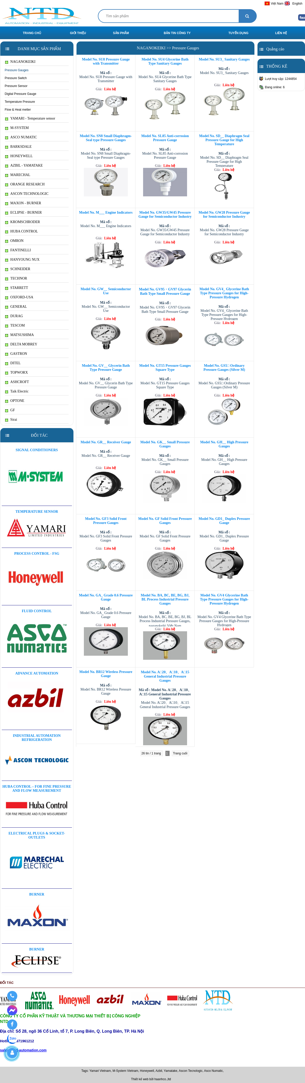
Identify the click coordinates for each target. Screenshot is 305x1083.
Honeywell (147, 1071)
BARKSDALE (18, 147)
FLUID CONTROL (37, 611)
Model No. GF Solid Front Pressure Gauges (165, 521)
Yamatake (170, 1071)
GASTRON (16, 354)
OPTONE (14, 401)
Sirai (11, 420)
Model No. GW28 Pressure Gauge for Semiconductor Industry (224, 214)
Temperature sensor (37, 512)
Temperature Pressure (20, 102)
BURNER (36, 894)
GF (10, 410)
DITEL (13, 363)
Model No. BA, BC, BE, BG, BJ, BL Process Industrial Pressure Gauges (165, 599)
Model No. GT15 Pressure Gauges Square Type (165, 368)
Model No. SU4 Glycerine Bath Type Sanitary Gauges (165, 61)
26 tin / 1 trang (152, 753)
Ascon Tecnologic (191, 1071)
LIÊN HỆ (281, 33)
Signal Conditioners (37, 450)
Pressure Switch (16, 78)
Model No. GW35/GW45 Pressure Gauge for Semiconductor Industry (165, 214)
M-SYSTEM (17, 128)
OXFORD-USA (19, 297)
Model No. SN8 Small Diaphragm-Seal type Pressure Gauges (106, 138)
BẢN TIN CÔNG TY (177, 33)
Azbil (159, 1071)
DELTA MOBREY (21, 344)
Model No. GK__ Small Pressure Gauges (165, 444)
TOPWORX (16, 373)
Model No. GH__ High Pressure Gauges (224, 444)
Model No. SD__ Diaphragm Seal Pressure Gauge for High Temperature (224, 140)
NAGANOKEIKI (20, 62)
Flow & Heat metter (18, 109)
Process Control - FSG (36, 553)
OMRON (14, 241)
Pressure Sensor (16, 86)
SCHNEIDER (17, 269)
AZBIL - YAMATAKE (24, 166)
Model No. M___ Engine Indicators (105, 212)
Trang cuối (180, 753)
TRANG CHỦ (32, 33)
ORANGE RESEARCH (25, 184)
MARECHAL (17, 175)
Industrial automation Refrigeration (37, 738)
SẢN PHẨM (121, 33)
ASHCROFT (17, 382)
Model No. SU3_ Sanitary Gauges (224, 59)
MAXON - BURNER (23, 203)
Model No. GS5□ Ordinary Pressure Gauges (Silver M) (224, 368)
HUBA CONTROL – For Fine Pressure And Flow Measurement (36, 789)
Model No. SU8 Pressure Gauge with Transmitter (106, 61)
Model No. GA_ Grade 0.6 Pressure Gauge (106, 597)
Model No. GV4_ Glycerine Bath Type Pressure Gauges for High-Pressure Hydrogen (224, 293)
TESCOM (15, 326)
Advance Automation (36, 673)
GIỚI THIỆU (78, 33)
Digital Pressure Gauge (20, 94)
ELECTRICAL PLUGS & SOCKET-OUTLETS (36, 835)
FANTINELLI (18, 250)
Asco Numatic (213, 1071)
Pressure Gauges (16, 70)
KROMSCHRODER (22, 222)
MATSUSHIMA (19, 335)
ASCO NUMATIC (21, 137)
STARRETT (16, 288)
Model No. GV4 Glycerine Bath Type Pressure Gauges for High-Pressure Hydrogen (224, 599)
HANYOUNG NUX (22, 260)
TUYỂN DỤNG (238, 33)
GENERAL (16, 307)
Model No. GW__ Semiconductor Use (106, 291)
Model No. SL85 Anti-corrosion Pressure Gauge (165, 138)
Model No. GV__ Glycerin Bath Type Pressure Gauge (106, 368)
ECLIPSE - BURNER (23, 213)
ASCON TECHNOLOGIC (27, 194)
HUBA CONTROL (21, 231)
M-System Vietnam (125, 1071)
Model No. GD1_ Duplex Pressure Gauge (224, 521)
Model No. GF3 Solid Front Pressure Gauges (106, 521)
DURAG (14, 316)
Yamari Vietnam (100, 1071)
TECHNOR (16, 278)
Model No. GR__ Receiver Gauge (106, 442)
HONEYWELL (19, 156)
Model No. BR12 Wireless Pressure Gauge (105, 674)
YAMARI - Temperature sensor (30, 118)
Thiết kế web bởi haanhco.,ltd (151, 1079)
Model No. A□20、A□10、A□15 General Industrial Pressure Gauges (165, 676)
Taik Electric (17, 391)
